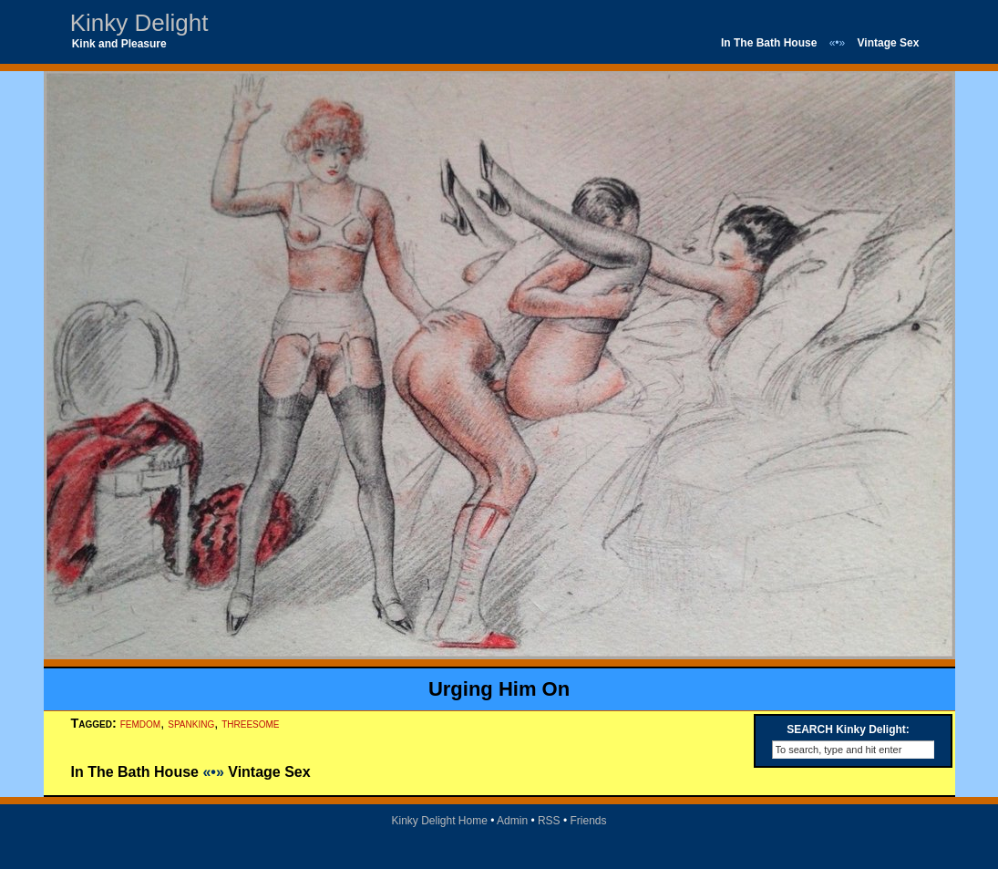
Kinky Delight (139, 22)
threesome (250, 723)
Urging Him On (499, 689)
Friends (589, 820)
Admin (512, 820)
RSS (549, 820)
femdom (140, 723)
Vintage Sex (889, 42)
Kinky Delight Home (439, 820)
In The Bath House (769, 42)
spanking (191, 723)
